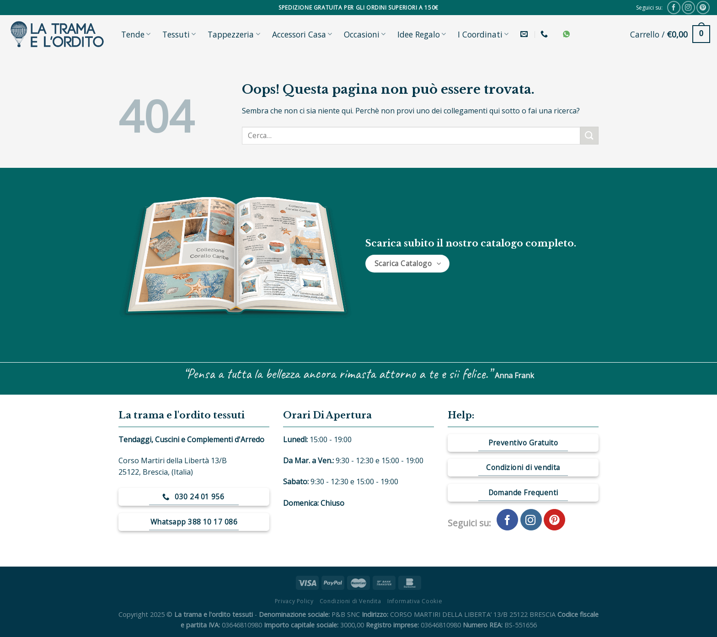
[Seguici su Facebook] (673, 7)
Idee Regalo (421, 34)
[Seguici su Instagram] (688, 7)
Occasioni (364, 34)
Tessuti (179, 34)
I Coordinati (483, 34)
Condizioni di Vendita (350, 601)
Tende (135, 34)
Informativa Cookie (414, 601)
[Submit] (589, 136)
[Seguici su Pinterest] (703, 7)
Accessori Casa (302, 34)
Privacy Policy (294, 601)
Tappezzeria (234, 34)
